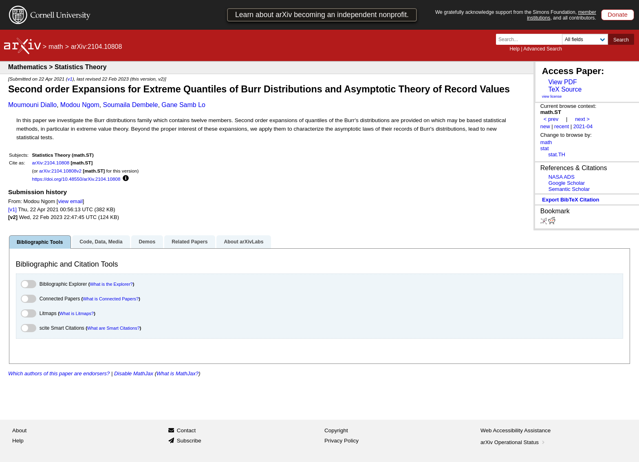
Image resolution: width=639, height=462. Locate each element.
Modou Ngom (79, 104)
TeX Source (565, 89)
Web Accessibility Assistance (515, 430)
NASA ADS (562, 177)
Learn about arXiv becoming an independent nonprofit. (322, 15)
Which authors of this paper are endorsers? (59, 373)
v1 (69, 78)
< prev (551, 119)
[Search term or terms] (531, 39)
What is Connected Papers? (111, 298)
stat (544, 148)
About (19, 430)
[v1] (12, 209)
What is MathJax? (177, 373)
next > (582, 119)
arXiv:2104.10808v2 (60, 170)
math (55, 46)
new (545, 126)
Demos (147, 242)
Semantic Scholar (569, 189)
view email (70, 201)
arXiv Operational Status (513, 442)
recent (561, 126)
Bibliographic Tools (40, 242)
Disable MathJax (133, 373)
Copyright (336, 430)
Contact (186, 430)
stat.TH (556, 154)
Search (621, 40)
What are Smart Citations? (113, 328)
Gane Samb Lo (183, 104)
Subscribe (189, 441)
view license (552, 96)
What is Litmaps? (76, 313)
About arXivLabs (243, 242)
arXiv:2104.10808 (51, 162)
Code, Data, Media (100, 242)
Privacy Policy (341, 441)
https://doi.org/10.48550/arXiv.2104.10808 (76, 179)
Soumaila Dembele (130, 104)
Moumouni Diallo (32, 104)
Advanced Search (542, 49)
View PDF (562, 82)
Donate (618, 14)
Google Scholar (567, 183)
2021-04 (583, 126)
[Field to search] (585, 39)
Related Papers (189, 242)
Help (514, 49)
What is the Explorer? (111, 284)
